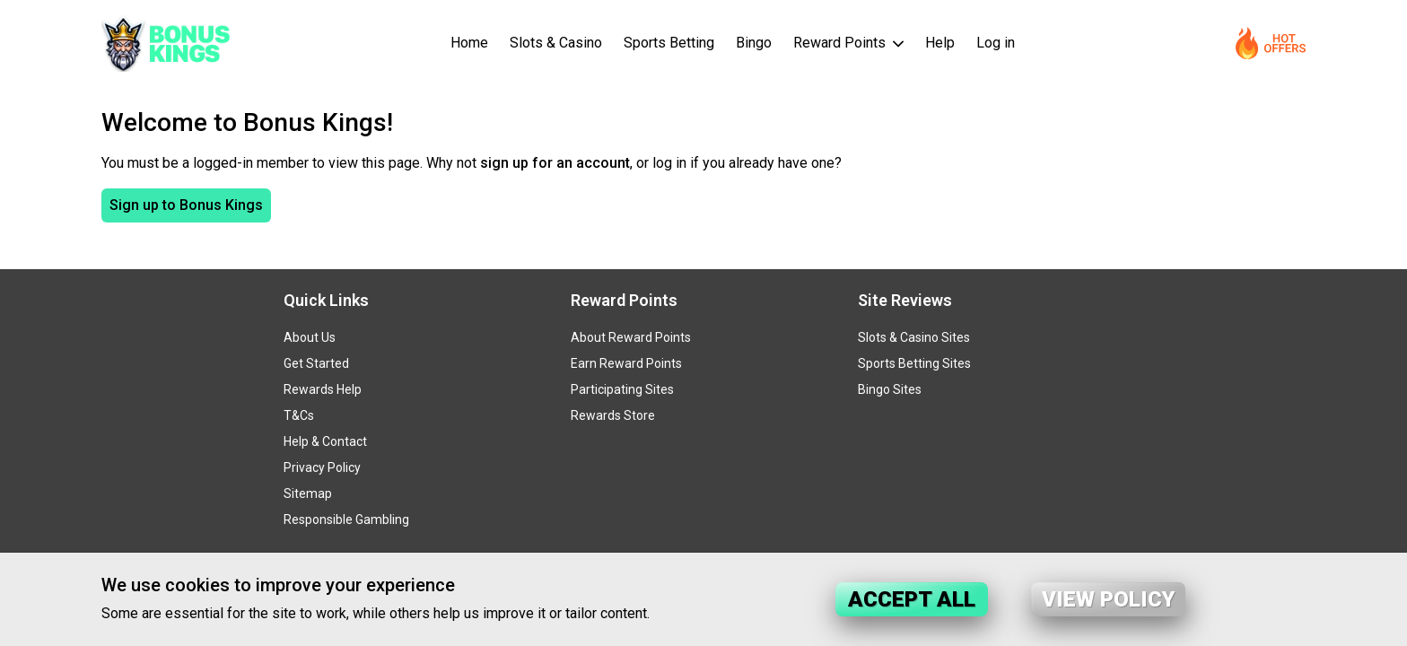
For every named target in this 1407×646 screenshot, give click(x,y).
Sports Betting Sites (914, 363)
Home (469, 42)
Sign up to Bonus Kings (186, 205)
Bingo (754, 42)
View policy (1108, 599)
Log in (995, 42)
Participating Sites (622, 389)
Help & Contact (325, 441)
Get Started (316, 363)
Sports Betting (669, 42)
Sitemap (308, 493)
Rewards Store (613, 415)
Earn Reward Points (626, 363)
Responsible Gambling (346, 519)
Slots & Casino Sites (914, 337)
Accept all (911, 599)
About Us (310, 337)
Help (940, 42)
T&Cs (299, 415)
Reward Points (841, 42)
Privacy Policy (322, 467)
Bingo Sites (890, 389)
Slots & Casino (556, 42)
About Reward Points (631, 337)
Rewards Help (323, 389)
